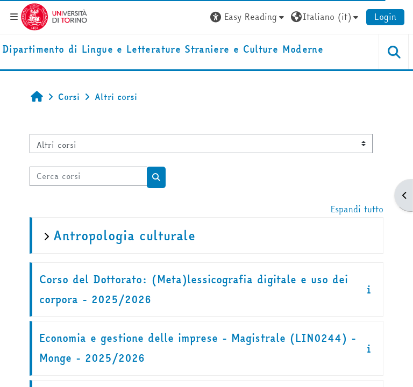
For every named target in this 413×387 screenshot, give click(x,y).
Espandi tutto (357, 209)
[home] (162, 50)
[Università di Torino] (54, 15)
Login (385, 16)
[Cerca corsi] (88, 176)
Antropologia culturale (124, 236)
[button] (248, 16)
